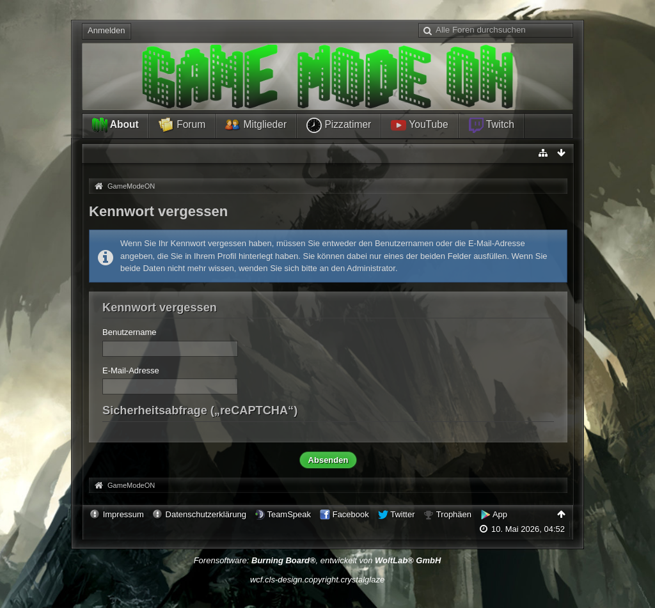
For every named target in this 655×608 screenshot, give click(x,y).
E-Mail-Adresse (130, 370)
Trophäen (453, 514)
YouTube (419, 125)
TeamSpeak (289, 514)
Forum (182, 125)
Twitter (402, 514)
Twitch (491, 125)
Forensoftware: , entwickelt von (317, 560)
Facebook (351, 514)
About (115, 125)
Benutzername (129, 332)
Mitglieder (256, 125)
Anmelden (106, 30)
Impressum (123, 514)
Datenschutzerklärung (206, 514)
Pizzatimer (338, 125)
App (500, 514)
